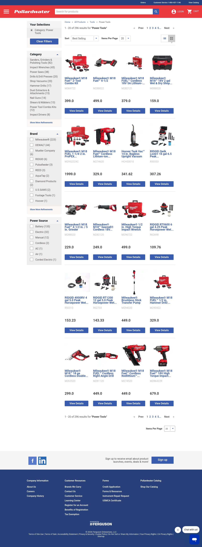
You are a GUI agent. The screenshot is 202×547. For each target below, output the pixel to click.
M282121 (127, 88)
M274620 (98, 161)
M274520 (127, 381)
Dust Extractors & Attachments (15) (40, 92)
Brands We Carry (73, 487)
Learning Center (72, 500)
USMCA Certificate (112, 500)
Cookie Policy (101, 534)
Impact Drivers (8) (40, 114)
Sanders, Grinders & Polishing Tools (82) (41, 61)
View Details (77, 110)
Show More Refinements (41, 122)
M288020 (70, 235)
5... (159, 28)
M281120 (98, 381)
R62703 (97, 308)
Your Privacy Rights (148, 534)
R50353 (154, 161)
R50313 (69, 308)
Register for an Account (76, 505)
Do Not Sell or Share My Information (123, 534)
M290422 (155, 308)
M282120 (98, 235)
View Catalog (194, 3)
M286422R (156, 381)
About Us (31, 487)
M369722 (70, 88)
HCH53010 (128, 161)
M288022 (98, 88)
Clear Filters (44, 41)
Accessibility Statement (67, 534)
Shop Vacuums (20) (41, 81)
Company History (35, 496)
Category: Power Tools (44, 32)
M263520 (70, 381)
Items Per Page (109, 38)
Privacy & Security (86, 534)
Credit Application (111, 487)
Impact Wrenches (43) (42, 67)
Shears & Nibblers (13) (42, 102)
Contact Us (70, 491)
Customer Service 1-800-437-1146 (167, 3)
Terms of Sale (50, 534)
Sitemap (101, 536)
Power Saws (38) (39, 71)
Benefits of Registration (76, 509)
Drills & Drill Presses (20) (44, 76)
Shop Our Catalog (149, 487)
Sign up (162, 459)
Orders (143, 3)
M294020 (127, 308)
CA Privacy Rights (165, 534)
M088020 (155, 88)
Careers (31, 491)
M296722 (127, 235)
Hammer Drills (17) (40, 85)
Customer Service (73, 496)
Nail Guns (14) (38, 97)
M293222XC (72, 161)
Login (177, 11)
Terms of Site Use (36, 534)
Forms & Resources (112, 491)
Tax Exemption (72, 514)
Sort (67, 38)
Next (166, 28)
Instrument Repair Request (116, 496)
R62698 (154, 235)
